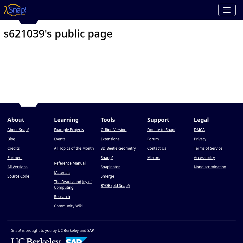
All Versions (17, 167)
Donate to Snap (161, 129)
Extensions (110, 139)
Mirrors (153, 157)
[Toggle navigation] (227, 10)
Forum (153, 139)
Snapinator (110, 167)
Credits (13, 148)
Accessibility (204, 157)
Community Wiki (68, 206)
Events (60, 139)
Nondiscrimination (210, 167)
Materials (62, 172)
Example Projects (69, 129)
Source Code (18, 176)
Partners (14, 157)
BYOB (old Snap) (115, 185)
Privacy (200, 139)
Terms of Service (208, 148)
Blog (11, 139)
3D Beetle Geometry (118, 148)
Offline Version (113, 129)
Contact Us (156, 148)
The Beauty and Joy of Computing (73, 184)
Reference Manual (70, 163)
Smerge (107, 176)
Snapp (107, 157)
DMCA (199, 129)
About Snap (17, 129)
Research (62, 196)
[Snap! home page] (15, 10)
